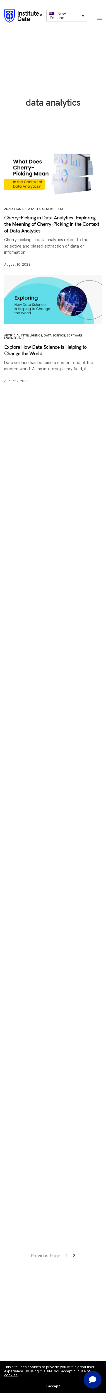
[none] (66, 15)
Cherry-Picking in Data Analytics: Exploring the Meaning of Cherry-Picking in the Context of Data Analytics (51, 224)
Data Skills (31, 208)
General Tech (53, 208)
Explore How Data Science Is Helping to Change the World (45, 350)
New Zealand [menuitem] (57, 15)
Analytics (12, 208)
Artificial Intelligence (23, 335)
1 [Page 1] (67, 1255)
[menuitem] (66, 15)
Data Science (54, 335)
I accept (53, 1386)
